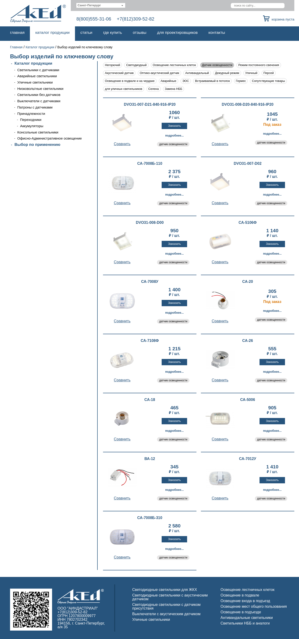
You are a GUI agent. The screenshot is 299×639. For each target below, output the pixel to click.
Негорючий (112, 65)
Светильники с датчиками (38, 70)
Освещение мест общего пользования (254, 606)
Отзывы (139, 32)
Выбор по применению (37, 144)
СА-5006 (247, 400)
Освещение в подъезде (241, 612)
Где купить (112, 32)
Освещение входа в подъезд (245, 601)
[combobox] (100, 5)
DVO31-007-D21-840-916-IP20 (149, 104)
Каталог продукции (52, 32)
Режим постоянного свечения (258, 65)
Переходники (30, 120)
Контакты (216, 32)
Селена (153, 89)
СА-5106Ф (247, 223)
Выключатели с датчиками (38, 101)
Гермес (241, 81)
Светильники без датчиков (38, 95)
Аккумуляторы (31, 126)
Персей (268, 73)
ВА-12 (149, 459)
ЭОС (185, 81)
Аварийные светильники (37, 76)
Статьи (86, 32)
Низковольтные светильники (40, 89)
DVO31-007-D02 (247, 163)
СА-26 (247, 341)
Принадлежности (31, 114)
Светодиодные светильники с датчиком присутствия (166, 606)
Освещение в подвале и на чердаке (130, 81)
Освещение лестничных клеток (174, 65)
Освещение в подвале (240, 595)
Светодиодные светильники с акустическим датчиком (170, 597)
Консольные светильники (37, 132)
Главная (17, 32)
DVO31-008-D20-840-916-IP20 (247, 104)
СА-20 (247, 282)
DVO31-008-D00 (150, 223)
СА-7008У (149, 282)
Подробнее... (174, 135)
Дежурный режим (227, 73)
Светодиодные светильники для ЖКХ (164, 590)
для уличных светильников (123, 89)
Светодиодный (136, 65)
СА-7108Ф (150, 341)
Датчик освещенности (217, 65)
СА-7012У (247, 459)
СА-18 (149, 400)
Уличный (251, 73)
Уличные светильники (35, 82)
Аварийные (168, 81)
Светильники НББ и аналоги (245, 623)
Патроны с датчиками (35, 107)
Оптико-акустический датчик (159, 73)
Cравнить (122, 144)
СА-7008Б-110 (149, 163)
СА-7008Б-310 (149, 518)
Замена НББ (173, 89)
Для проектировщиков (177, 32)
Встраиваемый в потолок (212, 81)
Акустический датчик (119, 73)
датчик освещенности (173, 144)
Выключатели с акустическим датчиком (166, 614)
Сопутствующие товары (268, 81)
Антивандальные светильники (247, 618)
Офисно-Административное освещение (49, 138)
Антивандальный (197, 73)
